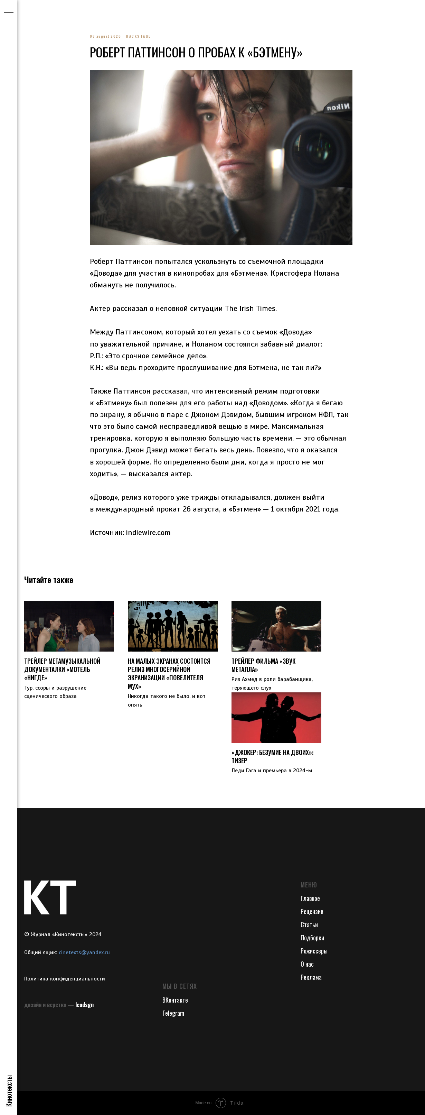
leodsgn (84, 1005)
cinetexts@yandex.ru (84, 952)
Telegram (173, 1012)
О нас (307, 963)
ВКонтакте (175, 999)
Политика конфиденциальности (64, 978)
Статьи (309, 924)
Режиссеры (314, 950)
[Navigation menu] (8, 10)
